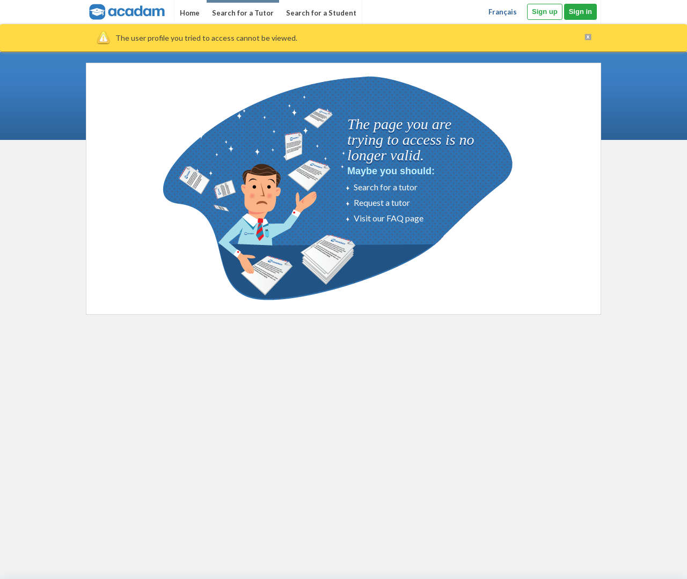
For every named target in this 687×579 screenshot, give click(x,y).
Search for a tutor (386, 187)
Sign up (545, 12)
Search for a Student (321, 13)
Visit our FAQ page (388, 218)
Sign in (580, 12)
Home (190, 13)
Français (502, 12)
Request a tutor (382, 202)
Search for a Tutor (243, 13)
